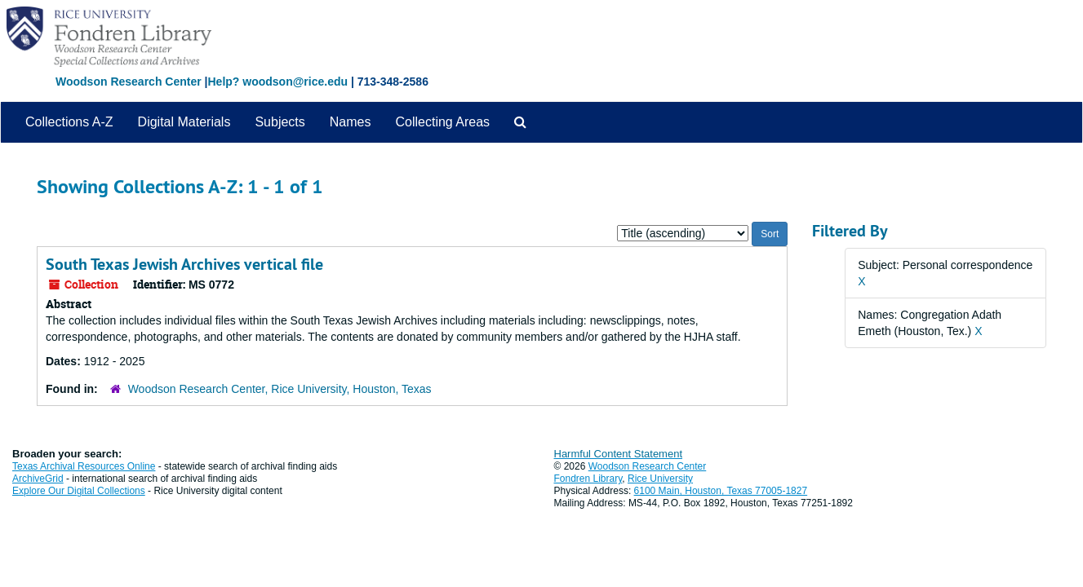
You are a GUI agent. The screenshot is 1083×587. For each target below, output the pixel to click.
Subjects (279, 122)
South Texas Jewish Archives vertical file (184, 264)
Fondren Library (588, 478)
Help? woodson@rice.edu (277, 81)
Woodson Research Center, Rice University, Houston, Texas (280, 388)
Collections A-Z (69, 122)
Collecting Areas (442, 122)
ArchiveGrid (38, 478)
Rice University (660, 478)
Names (350, 122)
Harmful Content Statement (618, 454)
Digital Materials (184, 122)
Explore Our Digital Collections (78, 491)
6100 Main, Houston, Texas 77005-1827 (721, 491)
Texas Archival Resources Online (83, 466)
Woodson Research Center (128, 81)
